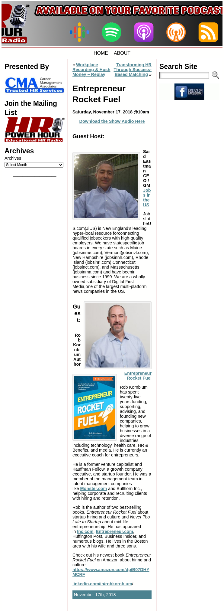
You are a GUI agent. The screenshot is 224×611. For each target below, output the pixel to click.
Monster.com (93, 488)
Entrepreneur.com (114, 531)
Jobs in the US (147, 197)
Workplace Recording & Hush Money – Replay (91, 69)
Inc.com (85, 531)
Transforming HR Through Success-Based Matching (133, 69)
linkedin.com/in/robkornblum (102, 583)
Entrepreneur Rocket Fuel (138, 376)
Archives (13, 158)
